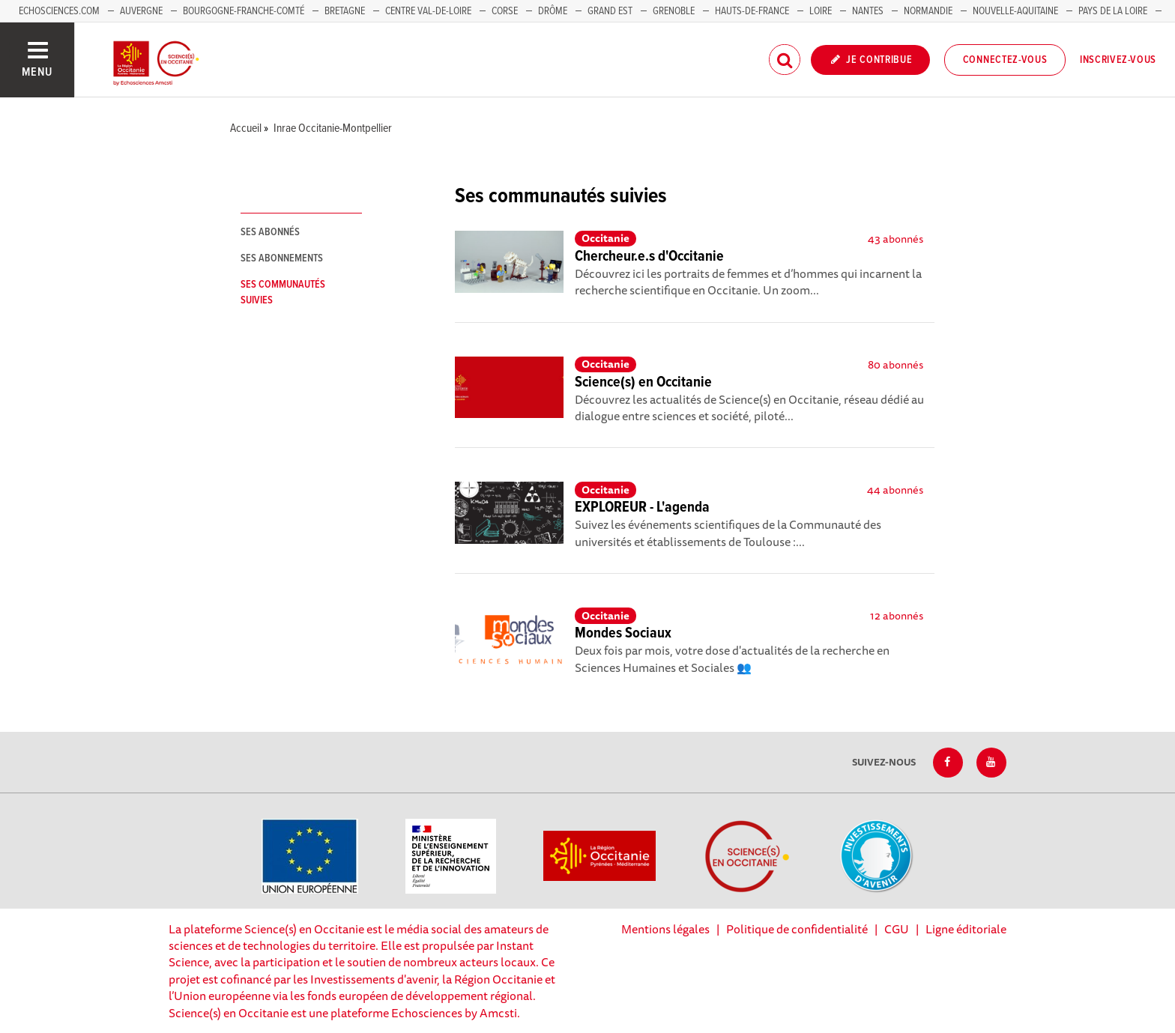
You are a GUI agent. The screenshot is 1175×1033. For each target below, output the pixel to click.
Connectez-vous (1005, 60)
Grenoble (675, 11)
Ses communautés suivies (283, 292)
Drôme (552, 11)
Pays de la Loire (1112, 11)
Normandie (928, 11)
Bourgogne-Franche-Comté (243, 11)
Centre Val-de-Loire (428, 11)
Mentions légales (665, 929)
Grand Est (610, 11)
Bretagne (344, 11)
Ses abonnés (270, 232)
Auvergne (141, 11)
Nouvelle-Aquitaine (1015, 11)
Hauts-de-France (752, 11)
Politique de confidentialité (797, 929)
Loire (820, 11)
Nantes (867, 11)
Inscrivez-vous (1118, 60)
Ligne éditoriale (965, 929)
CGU (896, 929)
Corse (505, 11)
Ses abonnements (282, 258)
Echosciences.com (59, 11)
